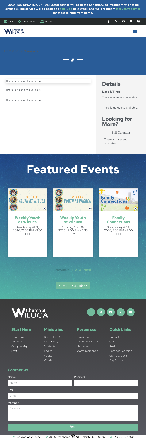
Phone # (79, 377)
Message (13, 403)
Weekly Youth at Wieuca (27, 219)
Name (12, 377)
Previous (62, 270)
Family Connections (118, 219)
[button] (135, 31)
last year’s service (128, 8)
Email (11, 390)
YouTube (66, 8)
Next (87, 270)
